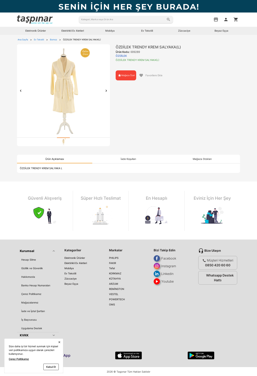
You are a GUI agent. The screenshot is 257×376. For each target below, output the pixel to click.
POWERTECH (117, 299)
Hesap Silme (28, 259)
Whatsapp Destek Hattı (217, 277)
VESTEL (113, 294)
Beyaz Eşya (71, 283)
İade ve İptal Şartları (33, 311)
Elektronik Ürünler (74, 257)
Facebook (165, 258)
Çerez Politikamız (31, 293)
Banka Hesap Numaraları (35, 285)
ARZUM (113, 283)
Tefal (112, 268)
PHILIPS (114, 257)
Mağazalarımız (29, 302)
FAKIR (112, 263)
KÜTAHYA (115, 278)
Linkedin (163, 274)
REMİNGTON (116, 288)
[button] (38, 251)
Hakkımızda (28, 276)
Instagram (165, 266)
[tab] (63, 142)
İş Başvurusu (29, 319)
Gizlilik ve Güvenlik (32, 268)
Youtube (164, 281)
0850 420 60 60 (217, 265)
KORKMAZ (115, 273)
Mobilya (69, 268)
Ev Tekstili (70, 273)
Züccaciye (70, 278)
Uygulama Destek (31, 328)
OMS (112, 304)
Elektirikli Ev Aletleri (75, 263)
